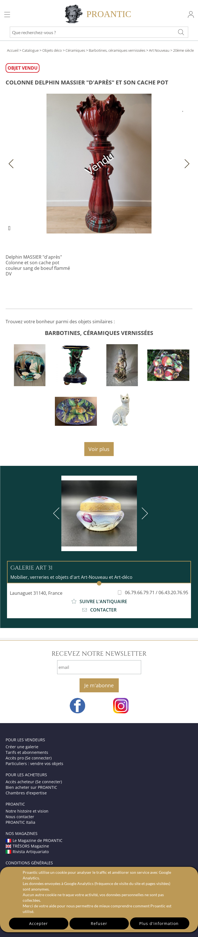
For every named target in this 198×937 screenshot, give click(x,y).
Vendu (99, 163)
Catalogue (30, 50)
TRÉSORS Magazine (27, 846)
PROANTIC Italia (20, 822)
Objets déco (52, 50)
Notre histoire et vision (27, 811)
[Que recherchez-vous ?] (181, 32)
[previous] (57, 513)
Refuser (99, 923)
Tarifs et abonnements (27, 752)
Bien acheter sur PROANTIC (31, 787)
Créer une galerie (22, 746)
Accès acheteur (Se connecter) (34, 781)
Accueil (12, 50)
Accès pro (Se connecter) (29, 758)
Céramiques (75, 50)
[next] (144, 513)
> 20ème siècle (182, 50)
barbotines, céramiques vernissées (99, 333)
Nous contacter (20, 816)
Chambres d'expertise (26, 793)
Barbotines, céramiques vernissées (117, 50)
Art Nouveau (159, 50)
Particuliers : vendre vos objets (34, 763)
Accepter (38, 923)
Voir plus (99, 449)
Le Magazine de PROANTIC (34, 840)
